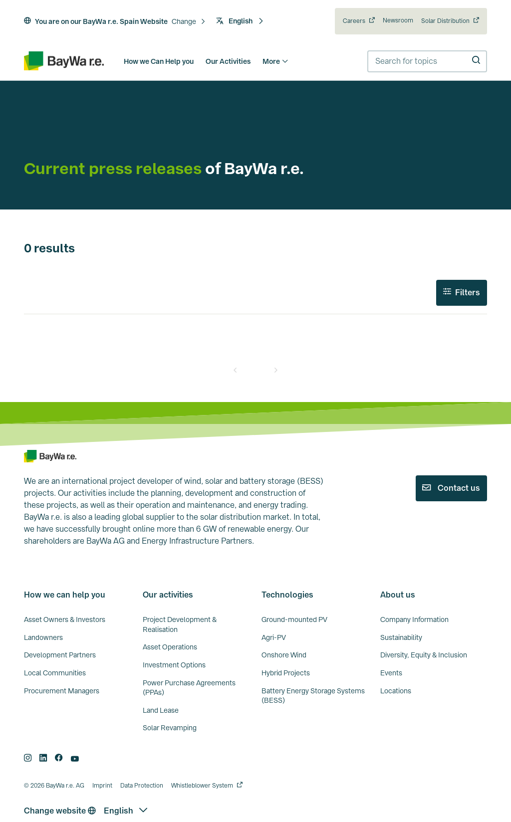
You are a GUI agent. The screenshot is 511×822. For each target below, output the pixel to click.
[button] (189, 22)
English (240, 20)
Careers (354, 21)
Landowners (43, 637)
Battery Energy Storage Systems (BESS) (313, 695)
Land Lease (161, 710)
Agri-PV (273, 637)
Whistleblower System (202, 786)
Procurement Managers (61, 690)
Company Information (414, 619)
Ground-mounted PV (294, 619)
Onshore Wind (283, 654)
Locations (395, 690)
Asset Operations (170, 646)
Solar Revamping (170, 727)
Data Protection (141, 786)
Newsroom (398, 20)
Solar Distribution (445, 21)
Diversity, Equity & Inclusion (423, 654)
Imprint (102, 786)
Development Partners (60, 654)
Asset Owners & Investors (64, 619)
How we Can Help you (159, 61)
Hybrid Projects (285, 672)
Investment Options (174, 664)
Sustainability (401, 637)
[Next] (275, 370)
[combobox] (427, 61)
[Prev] (236, 370)
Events (391, 672)
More (275, 61)
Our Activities (228, 61)
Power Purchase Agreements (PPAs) (189, 687)
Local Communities (55, 672)
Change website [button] (60, 811)
